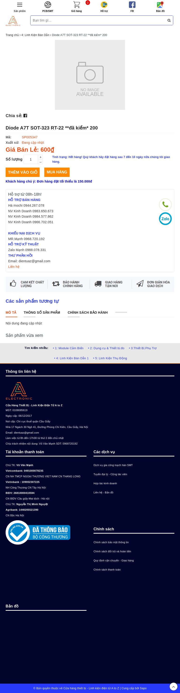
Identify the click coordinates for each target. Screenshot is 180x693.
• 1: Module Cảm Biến (68, 348)
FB (132, 11)
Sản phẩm (20, 11)
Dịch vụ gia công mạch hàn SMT (113, 465)
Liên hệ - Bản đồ (103, 492)
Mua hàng (57, 172)
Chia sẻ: (14, 115)
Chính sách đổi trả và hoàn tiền (112, 551)
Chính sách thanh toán (107, 569)
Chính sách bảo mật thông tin (111, 542)
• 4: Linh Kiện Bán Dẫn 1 (71, 358)
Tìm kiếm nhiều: (36, 348)
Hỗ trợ (104, 11)
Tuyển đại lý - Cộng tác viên (110, 474)
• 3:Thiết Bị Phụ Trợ (143, 348)
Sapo (143, 688)
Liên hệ (13, 267)
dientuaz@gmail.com (26, 432)
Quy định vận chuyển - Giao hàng (114, 560)
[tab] (11, 312)
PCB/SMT (47, 11)
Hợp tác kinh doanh (105, 483)
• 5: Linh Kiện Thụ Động (110, 358)
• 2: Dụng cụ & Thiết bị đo (106, 348)
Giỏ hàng (76, 11)
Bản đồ (160, 11)
